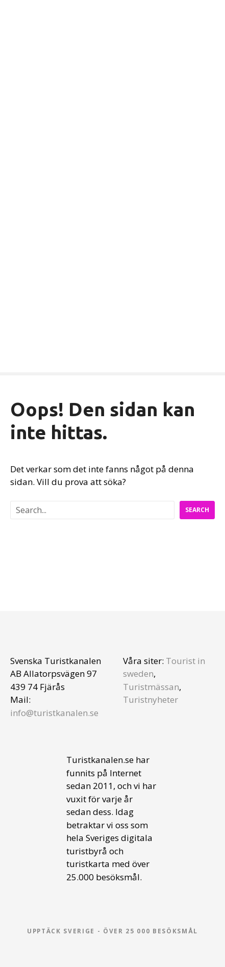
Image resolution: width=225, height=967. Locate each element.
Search (197, 509)
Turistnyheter (150, 699)
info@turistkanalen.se (54, 713)
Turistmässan (151, 687)
